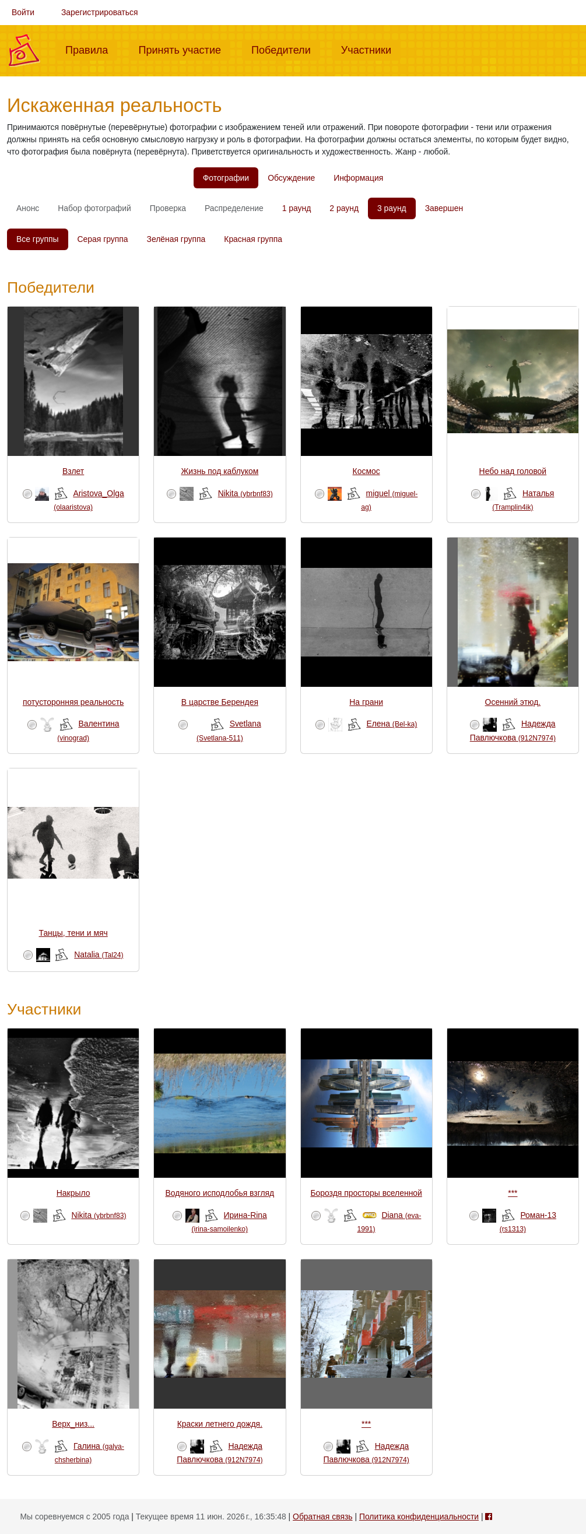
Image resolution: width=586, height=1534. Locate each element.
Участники (371, 49)
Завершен (444, 208)
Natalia (98, 954)
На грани (366, 702)
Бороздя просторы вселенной (366, 1193)
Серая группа (103, 239)
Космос (366, 471)
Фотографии (226, 177)
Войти (23, 12)
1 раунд (296, 208)
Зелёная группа (176, 239)
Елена (391, 723)
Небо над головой (513, 471)
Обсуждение (291, 177)
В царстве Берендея (219, 702)
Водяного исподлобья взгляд (220, 1193)
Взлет (73, 471)
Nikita (245, 493)
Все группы (37, 239)
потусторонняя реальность (73, 702)
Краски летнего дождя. (219, 1423)
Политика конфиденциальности (419, 1516)
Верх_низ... (73, 1423)
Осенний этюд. (513, 702)
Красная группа (253, 239)
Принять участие (184, 49)
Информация (358, 177)
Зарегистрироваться (99, 12)
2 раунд (344, 208)
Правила (91, 49)
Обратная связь (322, 1516)
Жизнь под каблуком (219, 471)
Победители (285, 49)
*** (512, 1193)
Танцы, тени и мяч (73, 933)
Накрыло (73, 1193)
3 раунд (391, 208)
